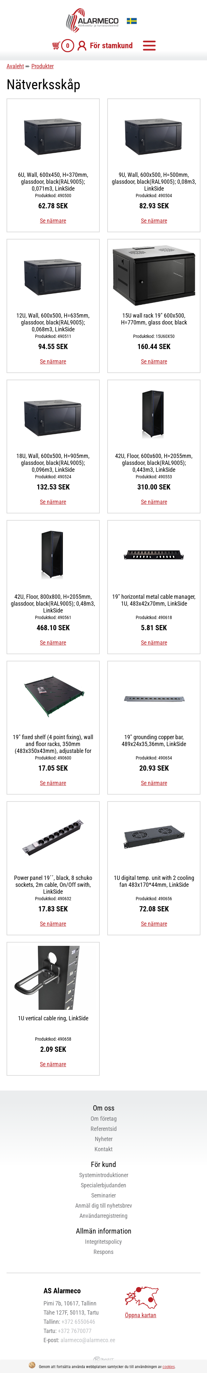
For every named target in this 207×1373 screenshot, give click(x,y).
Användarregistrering (103, 1215)
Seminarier (103, 1195)
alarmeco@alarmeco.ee (87, 1340)
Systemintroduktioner (103, 1175)
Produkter (42, 66)
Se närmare (53, 220)
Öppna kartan (140, 1315)
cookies (169, 1366)
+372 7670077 (75, 1330)
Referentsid (104, 1128)
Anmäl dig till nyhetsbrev (103, 1205)
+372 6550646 (78, 1321)
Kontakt (103, 1149)
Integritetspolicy (103, 1241)
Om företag (104, 1118)
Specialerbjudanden (103, 1185)
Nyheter (103, 1138)
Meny (149, 46)
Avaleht (15, 66)
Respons (103, 1251)
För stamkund (111, 45)
